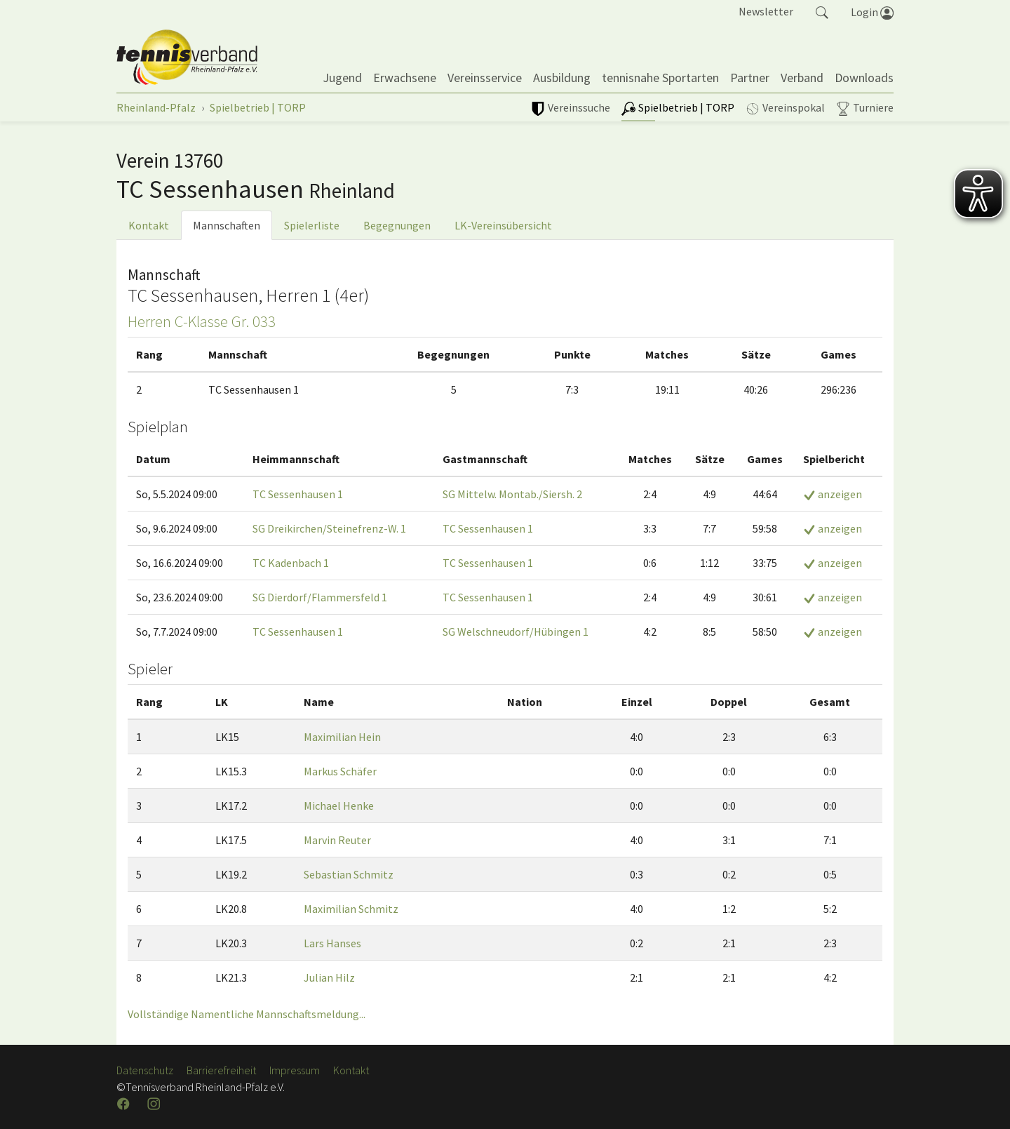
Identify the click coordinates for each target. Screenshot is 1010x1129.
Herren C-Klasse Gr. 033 (202, 321)
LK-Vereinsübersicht (503, 225)
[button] (822, 11)
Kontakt (148, 225)
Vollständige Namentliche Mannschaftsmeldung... (246, 1014)
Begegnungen (397, 225)
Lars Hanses (332, 943)
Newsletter (766, 11)
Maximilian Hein (342, 737)
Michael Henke (339, 806)
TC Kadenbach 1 (290, 563)
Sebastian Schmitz (348, 874)
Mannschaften (226, 225)
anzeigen (832, 494)
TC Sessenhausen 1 (297, 494)
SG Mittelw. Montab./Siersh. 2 (512, 494)
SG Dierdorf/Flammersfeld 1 (319, 597)
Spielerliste (311, 225)
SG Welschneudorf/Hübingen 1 (515, 631)
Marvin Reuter (337, 840)
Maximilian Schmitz (351, 909)
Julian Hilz (329, 977)
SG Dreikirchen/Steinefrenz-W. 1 (329, 528)
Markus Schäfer (340, 771)
